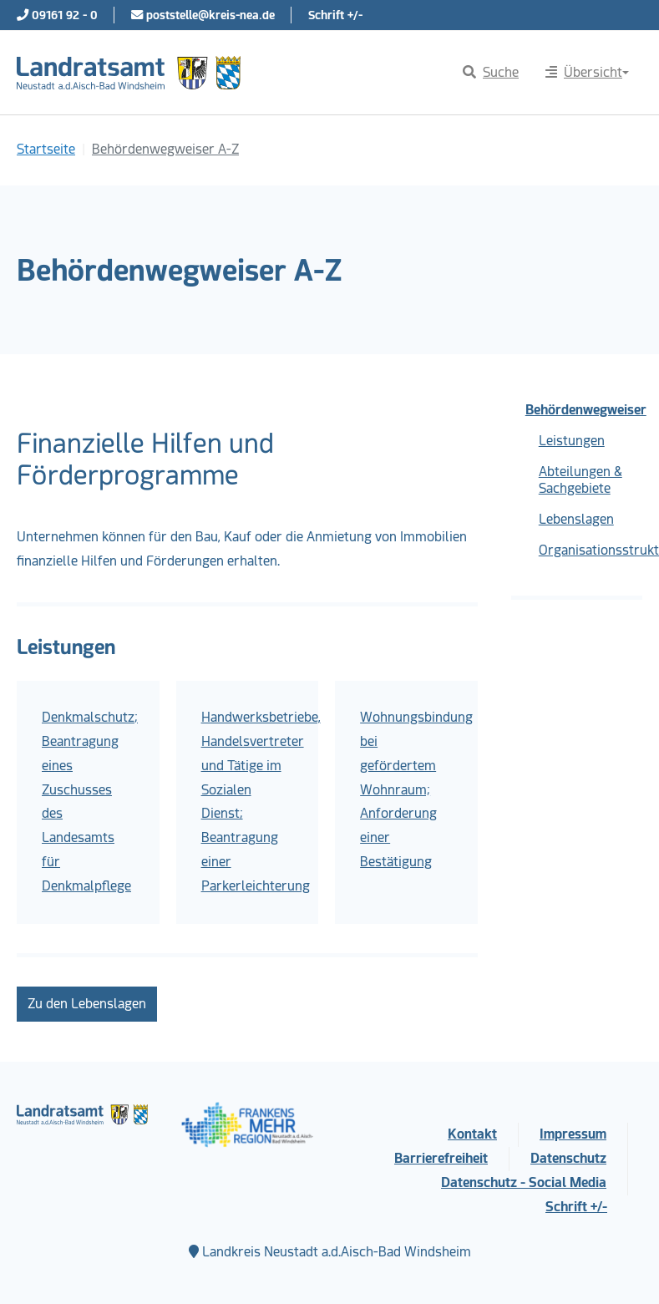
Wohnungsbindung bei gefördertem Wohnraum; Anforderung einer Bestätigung (416, 789)
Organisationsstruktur (590, 550)
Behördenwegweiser (583, 410)
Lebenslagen (576, 519)
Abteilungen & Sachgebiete (580, 480)
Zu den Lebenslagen (87, 1004)
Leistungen (572, 441)
